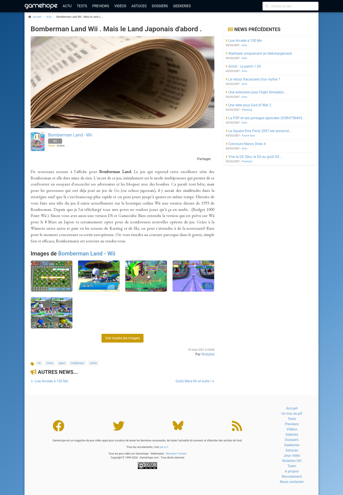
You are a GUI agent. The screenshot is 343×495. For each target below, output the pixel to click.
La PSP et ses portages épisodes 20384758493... (265, 118)
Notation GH (291, 461)
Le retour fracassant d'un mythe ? (253, 79)
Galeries (291, 434)
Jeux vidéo (292, 455)
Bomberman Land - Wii (70, 135)
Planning (247, 109)
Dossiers (160, 6)
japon (62, 363)
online (93, 363)
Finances (247, 161)
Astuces (139, 6)
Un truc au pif (292, 413)
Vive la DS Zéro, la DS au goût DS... (254, 157)
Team (291, 466)
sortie (49, 363)
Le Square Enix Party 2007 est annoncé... (259, 131)
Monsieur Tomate (176, 453)
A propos (292, 471)
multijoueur (77, 363)
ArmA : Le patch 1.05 (243, 66)
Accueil (292, 408)
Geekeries (182, 6)
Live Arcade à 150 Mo (244, 40)
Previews (100, 6)
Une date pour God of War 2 (248, 105)
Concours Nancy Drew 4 (246, 144)
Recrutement (292, 476)
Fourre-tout (248, 135)
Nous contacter (292, 482)
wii (39, 363)
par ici (163, 447)
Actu (67, 6)
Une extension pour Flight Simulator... (256, 92)
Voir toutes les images (122, 338)
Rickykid (207, 354)
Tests (82, 6)
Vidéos (120, 6)
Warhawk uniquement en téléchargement (259, 53)
